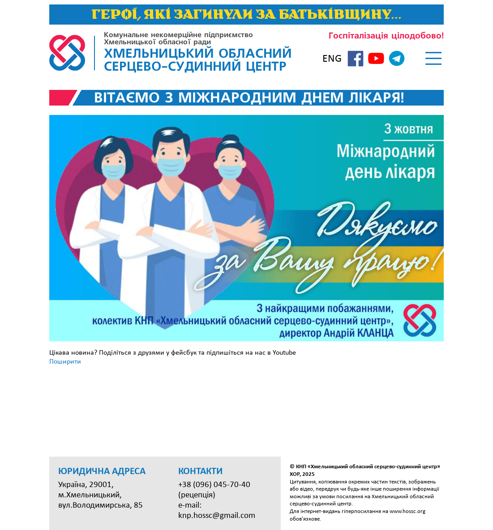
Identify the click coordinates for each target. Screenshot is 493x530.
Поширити (65, 361)
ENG (332, 59)
